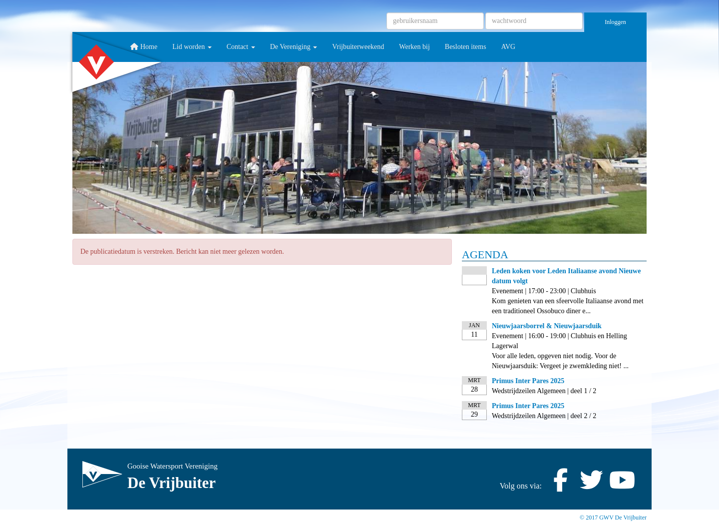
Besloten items (465, 46)
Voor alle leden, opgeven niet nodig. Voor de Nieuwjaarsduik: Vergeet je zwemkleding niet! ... (560, 361)
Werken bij (414, 46)
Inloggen (615, 21)
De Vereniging (294, 46)
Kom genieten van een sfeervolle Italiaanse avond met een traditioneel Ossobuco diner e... (568, 306)
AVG (508, 46)
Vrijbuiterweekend (358, 46)
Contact (241, 46)
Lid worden (191, 46)
